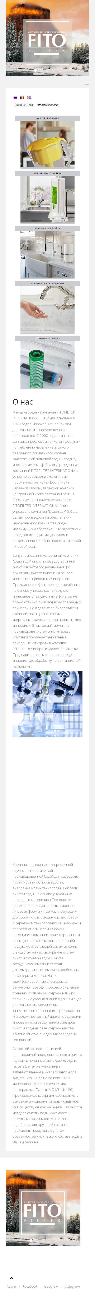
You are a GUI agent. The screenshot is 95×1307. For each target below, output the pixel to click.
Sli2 (50, 1241)
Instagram (72, 1286)
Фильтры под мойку (47, 228)
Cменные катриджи (47, 338)
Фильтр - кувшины (47, 118)
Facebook (30, 1286)
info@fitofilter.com (47, 105)
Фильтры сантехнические (47, 283)
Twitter (11, 1286)
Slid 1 (56, 1241)
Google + (51, 1286)
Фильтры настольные (47, 173)
